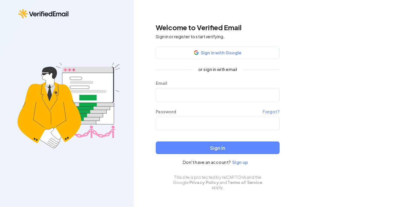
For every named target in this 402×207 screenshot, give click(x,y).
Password (166, 111)
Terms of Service (245, 182)
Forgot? (271, 111)
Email (161, 83)
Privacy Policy (204, 182)
